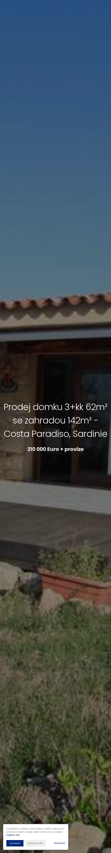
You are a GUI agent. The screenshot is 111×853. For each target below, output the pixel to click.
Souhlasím (15, 843)
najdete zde (13, 835)
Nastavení (59, 843)
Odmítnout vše (35, 843)
